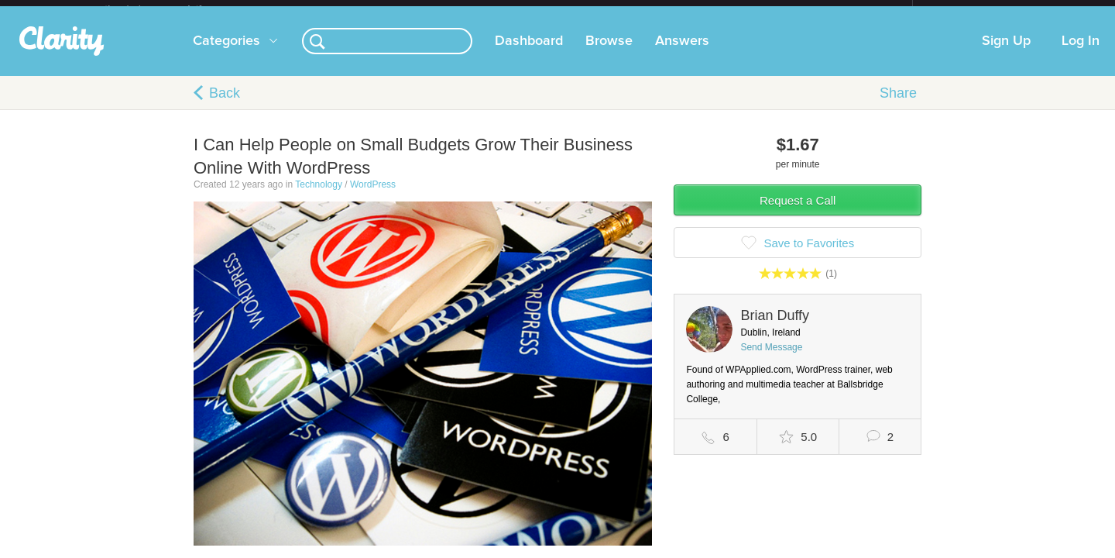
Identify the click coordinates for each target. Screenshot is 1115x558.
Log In (1081, 53)
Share (898, 105)
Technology (318, 196)
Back (224, 105)
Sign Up (1006, 53)
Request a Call (797, 212)
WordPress (373, 196)
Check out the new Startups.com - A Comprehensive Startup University (744, 10)
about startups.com (967, 10)
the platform (170, 9)
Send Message (771, 359)
